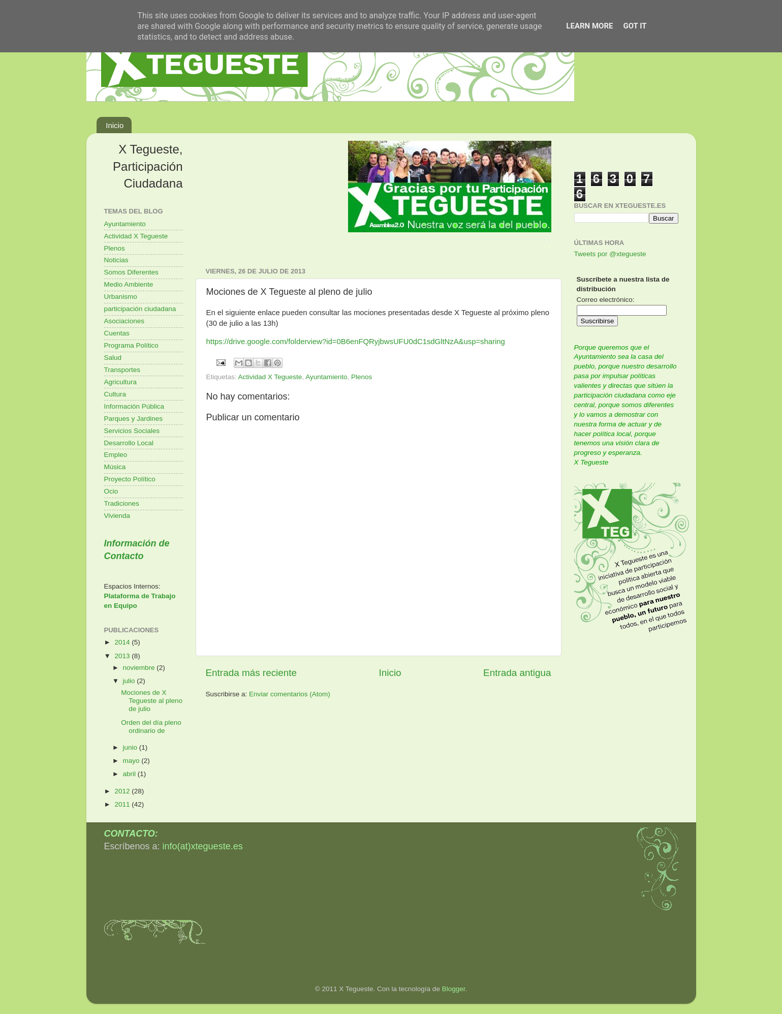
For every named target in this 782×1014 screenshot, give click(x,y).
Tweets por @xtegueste (610, 254)
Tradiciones (121, 503)
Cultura (115, 394)
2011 (123, 804)
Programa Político (131, 345)
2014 (123, 642)
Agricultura (120, 382)
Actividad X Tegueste (270, 377)
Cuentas (117, 333)
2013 (123, 656)
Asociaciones (124, 321)
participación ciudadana (140, 309)
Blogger (453, 989)
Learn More (589, 25)
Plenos (361, 377)
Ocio (111, 491)
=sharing (490, 341)
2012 (123, 791)
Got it (634, 25)
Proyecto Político (129, 479)
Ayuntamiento (326, 377)
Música (115, 467)
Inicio (114, 125)
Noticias (116, 260)
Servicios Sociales (132, 431)
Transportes (122, 370)
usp (469, 341)
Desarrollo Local (129, 443)
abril (130, 774)
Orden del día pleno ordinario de (151, 726)
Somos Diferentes (131, 272)
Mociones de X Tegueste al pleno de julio (151, 701)
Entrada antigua (517, 672)
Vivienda (117, 515)
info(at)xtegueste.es (203, 846)
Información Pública (134, 406)
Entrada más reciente (251, 672)
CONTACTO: (131, 833)
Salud (113, 357)
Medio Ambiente (128, 284)
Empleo (116, 454)
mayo (132, 760)
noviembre (140, 667)
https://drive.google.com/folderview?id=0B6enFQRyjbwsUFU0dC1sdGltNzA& (335, 341)
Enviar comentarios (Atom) (289, 694)
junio (131, 747)
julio (130, 681)
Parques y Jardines (133, 418)
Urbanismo (120, 296)
